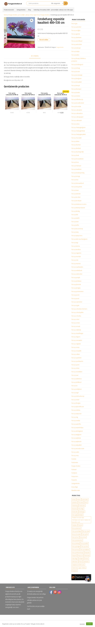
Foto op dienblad (76, 148)
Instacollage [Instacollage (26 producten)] (74, 558)
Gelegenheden (21, 10)
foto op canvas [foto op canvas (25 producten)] (86, 531)
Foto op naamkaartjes (77, 267)
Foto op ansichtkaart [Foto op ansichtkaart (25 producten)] (76, 531)
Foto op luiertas (75, 246)
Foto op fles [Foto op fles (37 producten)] (85, 534)
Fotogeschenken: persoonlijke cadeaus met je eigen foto (23, 15)
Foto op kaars (75, 190)
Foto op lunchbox (76, 249)
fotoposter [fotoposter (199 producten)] (87, 552)
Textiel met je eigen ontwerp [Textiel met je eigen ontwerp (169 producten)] (79, 568)
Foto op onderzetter (76, 274)
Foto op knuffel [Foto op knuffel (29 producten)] (84, 543)
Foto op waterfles (76, 424)
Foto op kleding (75, 211)
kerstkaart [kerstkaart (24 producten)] (81, 558)
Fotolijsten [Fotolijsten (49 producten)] (74, 525)
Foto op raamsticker (76, 302)
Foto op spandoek (76, 358)
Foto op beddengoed (77, 64)
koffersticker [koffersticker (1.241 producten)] (75, 562)
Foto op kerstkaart (76, 200)
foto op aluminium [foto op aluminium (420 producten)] (76, 528)
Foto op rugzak (75, 305)
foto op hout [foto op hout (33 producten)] (83, 537)
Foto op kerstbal (75, 197)
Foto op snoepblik (76, 351)
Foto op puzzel (75, 298)
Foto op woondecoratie (77, 448)
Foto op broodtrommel (77, 103)
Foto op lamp (75, 232)
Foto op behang (75, 68)
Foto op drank (75, 155)
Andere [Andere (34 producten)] (79, 499)
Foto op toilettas (75, 410)
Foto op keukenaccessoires (78, 204)
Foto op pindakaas (76, 281)
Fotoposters (74, 476)
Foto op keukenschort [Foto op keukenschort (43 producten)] (77, 540)
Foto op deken (75, 141)
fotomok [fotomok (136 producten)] (80, 525)
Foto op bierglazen (76, 78)
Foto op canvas (75, 124)
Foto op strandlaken (76, 372)
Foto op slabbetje (76, 330)
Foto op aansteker (76, 27)
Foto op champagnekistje (78, 131)
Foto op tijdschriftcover (77, 406)
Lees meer (82, 624)
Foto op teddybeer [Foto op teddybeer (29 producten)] (85, 549)
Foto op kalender (76, 194)
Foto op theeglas (76, 403)
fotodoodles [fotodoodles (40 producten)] (75, 512)
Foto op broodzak (76, 106)
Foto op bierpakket (76, 82)
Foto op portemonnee (77, 291)
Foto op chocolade (76, 138)
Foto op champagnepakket (78, 134)
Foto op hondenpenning (77, 173)
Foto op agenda (75, 34)
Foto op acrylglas (76, 30)
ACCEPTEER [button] (89, 624)
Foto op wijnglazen (76, 434)
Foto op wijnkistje (76, 438)
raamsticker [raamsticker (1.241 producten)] (86, 562)
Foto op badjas (75, 51)
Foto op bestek (75, 71)
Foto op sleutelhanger (77, 333)
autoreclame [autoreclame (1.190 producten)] (85, 499)
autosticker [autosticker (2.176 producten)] (74, 502)
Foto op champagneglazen (78, 127)
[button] (31, 20)
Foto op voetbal (75, 420)
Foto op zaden (75, 452)
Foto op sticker (75, 368)
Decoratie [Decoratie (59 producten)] (81, 502)
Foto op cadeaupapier (77, 117)
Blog (29, 10)
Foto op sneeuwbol (76, 340)
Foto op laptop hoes (76, 235)
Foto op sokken (75, 354)
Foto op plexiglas (76, 288)
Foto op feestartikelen (77, 159)
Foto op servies (75, 323)
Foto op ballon (75, 55)
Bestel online (44, 40)
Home (5, 15)
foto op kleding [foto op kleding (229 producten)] (75, 543)
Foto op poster (75, 295)
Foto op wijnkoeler (76, 441)
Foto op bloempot (76, 89)
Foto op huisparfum (76, 187)
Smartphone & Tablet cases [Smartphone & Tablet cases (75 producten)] (78, 565)
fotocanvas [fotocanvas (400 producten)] (74, 509)
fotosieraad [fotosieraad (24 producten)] (87, 555)
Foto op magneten (76, 253)
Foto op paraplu (75, 277)
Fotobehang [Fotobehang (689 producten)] (75, 505)
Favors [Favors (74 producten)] (86, 502)
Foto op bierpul (75, 85)
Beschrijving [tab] (35, 56)
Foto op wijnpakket (76, 445)
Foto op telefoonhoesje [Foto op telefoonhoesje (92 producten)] (77, 552)
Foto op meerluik (76, 256)
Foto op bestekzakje (76, 75)
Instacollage (74, 487)
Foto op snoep (75, 347)
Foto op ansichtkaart (76, 41)
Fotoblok (73, 459)
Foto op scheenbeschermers (79, 309)
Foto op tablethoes (76, 379)
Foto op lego (74, 242)
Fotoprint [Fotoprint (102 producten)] (74, 555)
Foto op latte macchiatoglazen (79, 239)
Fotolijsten (74, 473)
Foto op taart (74, 375)
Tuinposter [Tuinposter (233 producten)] (74, 571)
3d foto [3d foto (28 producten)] (73, 499)
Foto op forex (75, 162)
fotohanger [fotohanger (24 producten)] (82, 512)
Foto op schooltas (76, 316)
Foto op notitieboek (76, 270)
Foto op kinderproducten (78, 208)
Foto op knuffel (75, 218)
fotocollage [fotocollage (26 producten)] (80, 509)
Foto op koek (74, 221)
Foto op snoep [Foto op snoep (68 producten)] (75, 549)
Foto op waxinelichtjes (77, 427)
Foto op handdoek (76, 169)
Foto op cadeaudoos (77, 113)
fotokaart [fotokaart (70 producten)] (81, 515)
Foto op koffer (75, 225)
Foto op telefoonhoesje (77, 396)
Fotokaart (74, 469)
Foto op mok (74, 260)
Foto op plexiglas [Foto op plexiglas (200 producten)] (76, 546)
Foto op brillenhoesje (77, 99)
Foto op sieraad (75, 326)
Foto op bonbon (75, 96)
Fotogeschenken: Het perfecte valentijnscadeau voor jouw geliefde (35, 600)
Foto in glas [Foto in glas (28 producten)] (74, 515)
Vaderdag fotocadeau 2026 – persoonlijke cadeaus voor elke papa (53, 10)
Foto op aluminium (76, 37)
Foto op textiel (75, 400)
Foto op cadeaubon (76, 110)
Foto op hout (74, 180)
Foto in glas (74, 23)
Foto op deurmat (76, 145)
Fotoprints (74, 480)
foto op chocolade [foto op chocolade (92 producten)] (76, 534)
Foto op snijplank (76, 344)
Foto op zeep (75, 455)
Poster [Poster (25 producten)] (80, 562)
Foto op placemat (76, 284)
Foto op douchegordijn (77, 152)
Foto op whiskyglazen (77, 431)
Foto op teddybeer (76, 389)
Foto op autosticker (76, 44)
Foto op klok (74, 214)
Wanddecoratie (75, 490)
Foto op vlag (74, 417)
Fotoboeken (74, 462)
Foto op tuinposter (76, 413)
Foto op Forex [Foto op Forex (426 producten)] (75, 537)
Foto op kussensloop (77, 228)
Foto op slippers (75, 337)
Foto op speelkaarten (77, 361)
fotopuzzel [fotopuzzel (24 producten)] (80, 555)
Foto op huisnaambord (77, 183)
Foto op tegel (75, 392)
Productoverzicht (9, 10)
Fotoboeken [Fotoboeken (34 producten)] (82, 505)
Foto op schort (75, 319)
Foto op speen (75, 365)
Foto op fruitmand (76, 166)
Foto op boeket (75, 92)
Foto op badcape (76, 48)
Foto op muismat (76, 263)
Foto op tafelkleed (76, 382)
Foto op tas (74, 385)
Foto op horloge (75, 176)
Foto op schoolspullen (77, 312)
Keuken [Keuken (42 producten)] (86, 558)
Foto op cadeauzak (76, 120)
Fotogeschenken (44, 15)
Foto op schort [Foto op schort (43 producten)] (84, 546)
